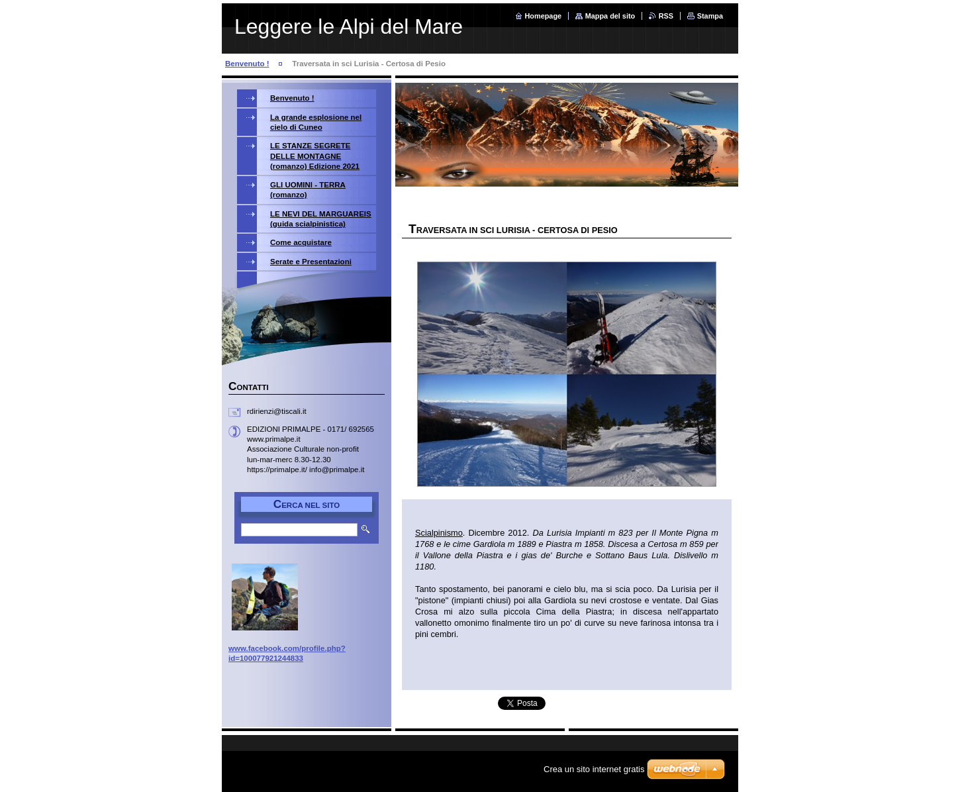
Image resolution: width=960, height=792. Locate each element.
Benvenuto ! (247, 64)
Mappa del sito (610, 16)
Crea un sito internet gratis (594, 769)
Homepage (543, 16)
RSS (666, 16)
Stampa (710, 16)
